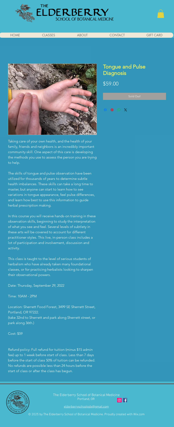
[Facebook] (125, 400)
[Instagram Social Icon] (119, 400)
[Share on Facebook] (105, 110)
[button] (160, 13)
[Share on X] (125, 110)
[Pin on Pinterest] (112, 110)
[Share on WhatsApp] (119, 110)
